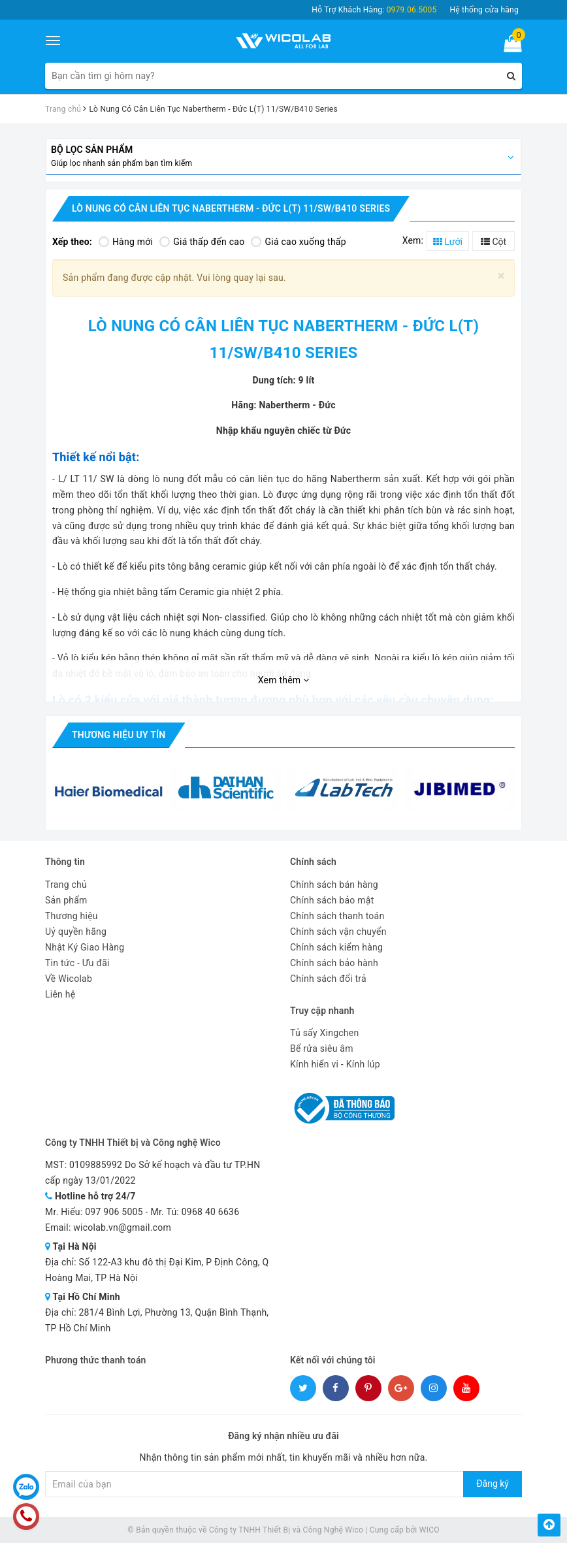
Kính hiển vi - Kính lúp (335, 1064)
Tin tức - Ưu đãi (77, 963)
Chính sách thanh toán (337, 916)
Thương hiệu (71, 916)
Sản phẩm (66, 900)
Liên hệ (60, 994)
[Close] (501, 276)
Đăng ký (492, 1483)
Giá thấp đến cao (201, 241)
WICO (429, 1530)
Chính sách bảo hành (334, 963)
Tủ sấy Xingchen (324, 1033)
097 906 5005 (114, 1212)
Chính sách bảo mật (332, 900)
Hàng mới (126, 241)
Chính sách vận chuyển (338, 931)
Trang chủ (66, 884)
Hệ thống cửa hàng (484, 9)
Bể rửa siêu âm (321, 1048)
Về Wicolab (68, 978)
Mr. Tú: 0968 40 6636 (194, 1212)
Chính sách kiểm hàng (336, 947)
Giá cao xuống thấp (298, 241)
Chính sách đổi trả (328, 978)
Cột (493, 241)
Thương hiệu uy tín (118, 735)
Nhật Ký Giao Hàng (84, 947)
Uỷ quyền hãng (75, 931)
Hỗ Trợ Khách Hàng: (374, 9)
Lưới (447, 241)
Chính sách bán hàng (334, 884)
